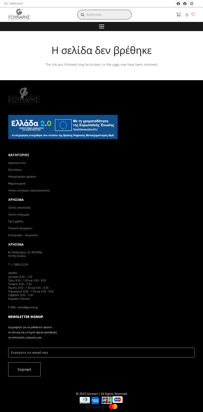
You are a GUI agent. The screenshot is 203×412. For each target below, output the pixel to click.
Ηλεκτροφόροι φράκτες (22, 176)
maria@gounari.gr (27, 307)
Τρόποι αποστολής (19, 207)
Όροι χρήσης (15, 221)
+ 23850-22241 (20, 264)
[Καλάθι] (178, 14)
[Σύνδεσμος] (19, 14)
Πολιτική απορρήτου (20, 228)
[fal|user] (187, 14)
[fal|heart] (193, 14)
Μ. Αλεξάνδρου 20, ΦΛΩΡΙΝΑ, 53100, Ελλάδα (25, 254)
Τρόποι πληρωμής (18, 214)
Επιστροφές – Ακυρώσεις (23, 235)
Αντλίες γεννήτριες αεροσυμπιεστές (29, 190)
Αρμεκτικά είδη (17, 163)
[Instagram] (191, 3)
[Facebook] (178, 3)
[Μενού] (101, 26)
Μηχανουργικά (17, 183)
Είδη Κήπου (15, 169)
